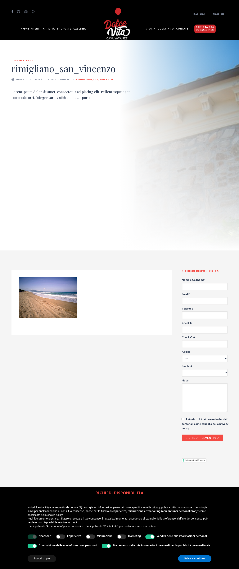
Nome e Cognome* (193, 279)
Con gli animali (59, 79)
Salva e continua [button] (194, 558)
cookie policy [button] (55, 514)
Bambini (187, 366)
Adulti (186, 351)
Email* (186, 294)
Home (20, 79)
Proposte (64, 28)
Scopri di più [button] (42, 558)
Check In (187, 322)
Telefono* (188, 308)
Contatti (182, 28)
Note (185, 380)
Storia (150, 28)
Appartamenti (31, 28)
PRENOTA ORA (205, 28)
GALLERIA (79, 28)
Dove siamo (166, 28)
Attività (49, 28)
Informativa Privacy (195, 460)
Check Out (188, 337)
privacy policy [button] (160, 507)
